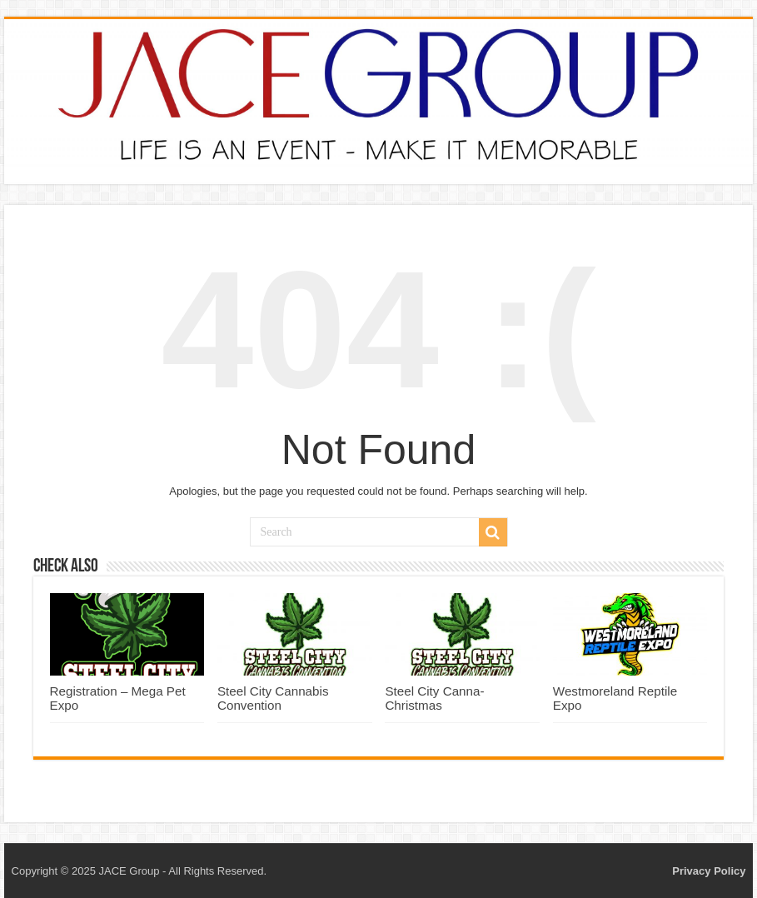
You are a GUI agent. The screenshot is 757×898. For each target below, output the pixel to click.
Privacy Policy (708, 871)
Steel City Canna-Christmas (434, 698)
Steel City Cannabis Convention (273, 698)
